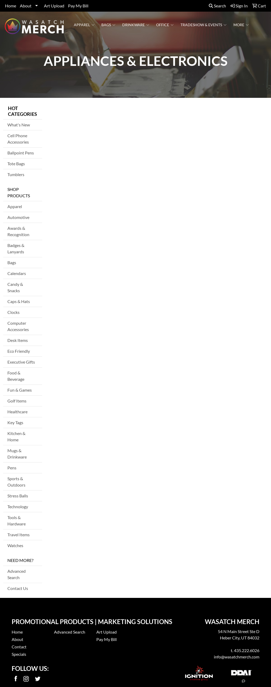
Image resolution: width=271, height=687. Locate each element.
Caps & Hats (18, 301)
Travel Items (18, 534)
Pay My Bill (78, 5)
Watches (15, 545)
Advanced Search (16, 574)
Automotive (18, 217)
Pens (11, 467)
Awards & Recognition (18, 231)
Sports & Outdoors (16, 481)
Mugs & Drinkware (17, 453)
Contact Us (17, 588)
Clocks (13, 312)
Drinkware (135, 25)
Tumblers (15, 174)
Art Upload (54, 5)
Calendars (16, 273)
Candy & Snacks (15, 287)
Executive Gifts (21, 361)
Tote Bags (16, 163)
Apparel (84, 25)
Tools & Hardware (16, 520)
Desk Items (17, 340)
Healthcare (17, 411)
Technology (17, 506)
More (241, 25)
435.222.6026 (246, 650)
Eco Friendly (18, 351)
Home (10, 5)
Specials (19, 654)
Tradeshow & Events (203, 25)
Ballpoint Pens (20, 152)
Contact (19, 646)
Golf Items (16, 400)
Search (217, 5)
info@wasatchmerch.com (236, 656)
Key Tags (15, 422)
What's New (18, 124)
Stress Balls (17, 495)
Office (165, 25)
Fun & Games (19, 389)
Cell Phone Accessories (18, 138)
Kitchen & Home (16, 436)
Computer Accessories (18, 326)
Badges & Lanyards (15, 248)
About (25, 5)
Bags (108, 25)
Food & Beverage (15, 376)
